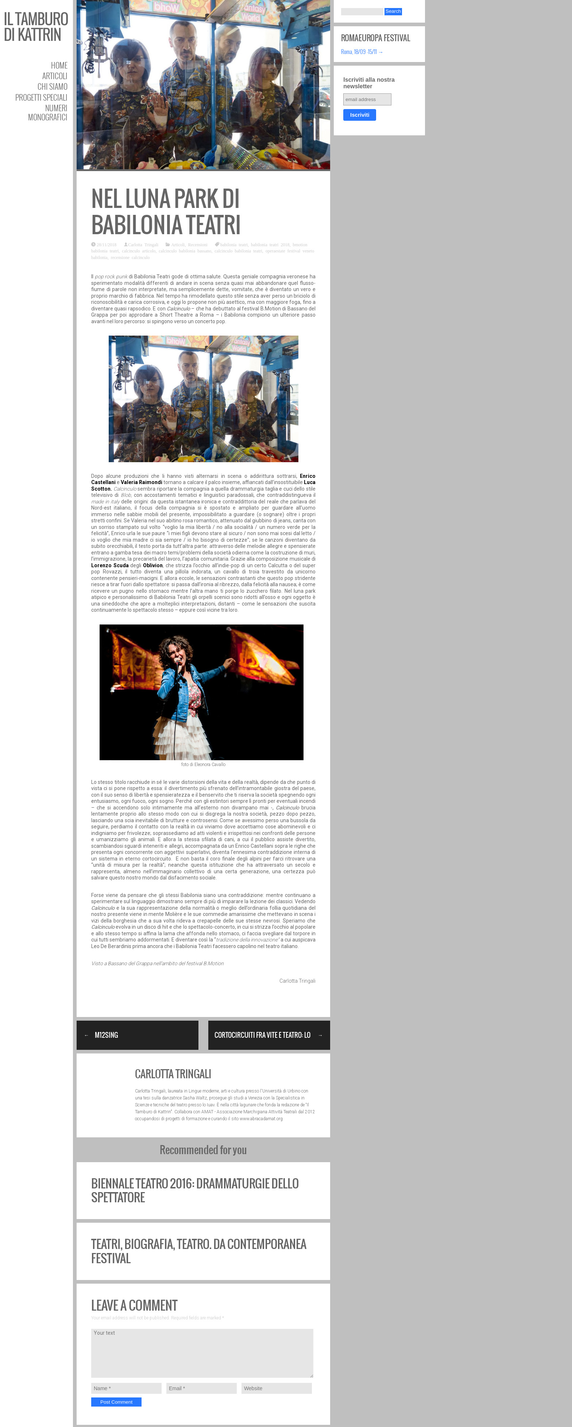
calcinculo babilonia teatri (238, 250)
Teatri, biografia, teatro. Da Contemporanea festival (198, 1251)
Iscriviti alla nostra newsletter (369, 83)
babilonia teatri (234, 244)
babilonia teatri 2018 (270, 244)
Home (59, 65)
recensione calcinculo (130, 257)
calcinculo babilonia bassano (185, 250)
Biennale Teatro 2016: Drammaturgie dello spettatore (195, 1190)
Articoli (54, 75)
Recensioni (197, 244)
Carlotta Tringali (143, 244)
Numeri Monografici (47, 112)
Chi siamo (52, 86)
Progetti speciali (41, 97)
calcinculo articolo (138, 250)
